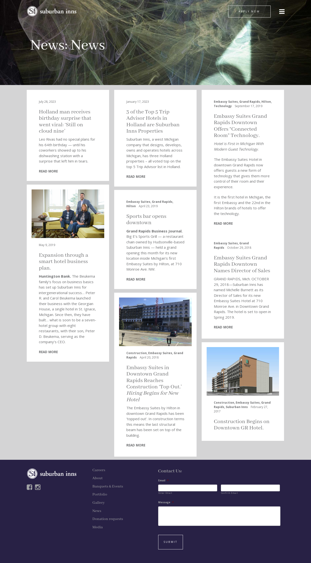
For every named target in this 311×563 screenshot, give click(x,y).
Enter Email (165, 493)
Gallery (98, 502)
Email (163, 480)
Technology (223, 106)
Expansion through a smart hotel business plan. (63, 262)
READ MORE (48, 171)
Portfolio (99, 494)
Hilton (266, 102)
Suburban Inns (237, 407)
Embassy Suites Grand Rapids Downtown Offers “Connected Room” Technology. (240, 126)
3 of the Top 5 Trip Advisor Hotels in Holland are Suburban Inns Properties (153, 122)
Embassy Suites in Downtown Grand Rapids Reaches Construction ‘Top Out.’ (154, 383)
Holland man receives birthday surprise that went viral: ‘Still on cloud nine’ (65, 122)
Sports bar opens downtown (146, 219)
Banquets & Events (107, 486)
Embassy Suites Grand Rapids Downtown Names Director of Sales (242, 264)
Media (97, 527)
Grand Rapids (249, 102)
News (47, 45)
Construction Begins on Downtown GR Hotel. (241, 424)
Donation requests (107, 519)
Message (166, 502)
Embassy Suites (226, 102)
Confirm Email (229, 493)
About (97, 478)
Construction (136, 353)
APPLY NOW (249, 11)
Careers (98, 470)
